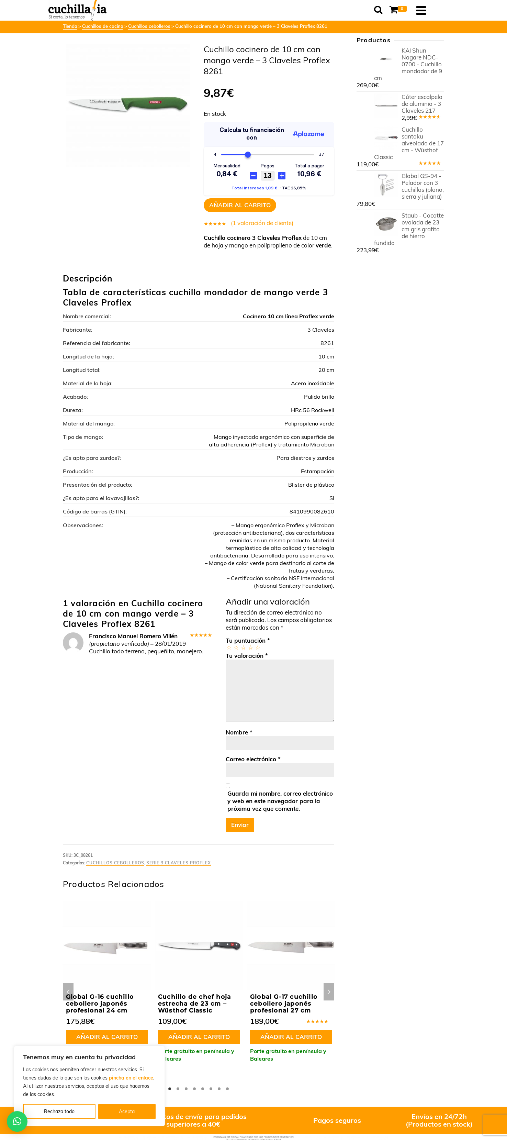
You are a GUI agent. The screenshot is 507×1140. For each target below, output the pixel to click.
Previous (68, 991)
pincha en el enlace (131, 1078)
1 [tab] (169, 1088)
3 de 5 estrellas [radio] (243, 647)
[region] (89, 1086)
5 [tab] (202, 1088)
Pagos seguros (337, 1120)
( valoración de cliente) (262, 222)
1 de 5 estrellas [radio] (229, 647)
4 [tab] (194, 1088)
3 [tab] (186, 1088)
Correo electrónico (253, 759)
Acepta (127, 1111)
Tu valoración (247, 655)
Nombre (239, 732)
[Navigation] (435, 10)
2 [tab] (177, 1088)
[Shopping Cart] (413, 10)
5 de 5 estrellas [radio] (257, 647)
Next (329, 991)
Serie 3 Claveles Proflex (178, 862)
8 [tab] (227, 1088)
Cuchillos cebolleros (115, 862)
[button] (17, 1121)
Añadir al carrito (240, 205)
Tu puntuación (248, 640)
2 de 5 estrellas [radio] (236, 647)
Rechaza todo (59, 1111)
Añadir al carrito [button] (107, 1036)
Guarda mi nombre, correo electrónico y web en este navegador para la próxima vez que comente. (280, 801)
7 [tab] (219, 1088)
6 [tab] (210, 1088)
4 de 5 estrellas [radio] (250, 647)
